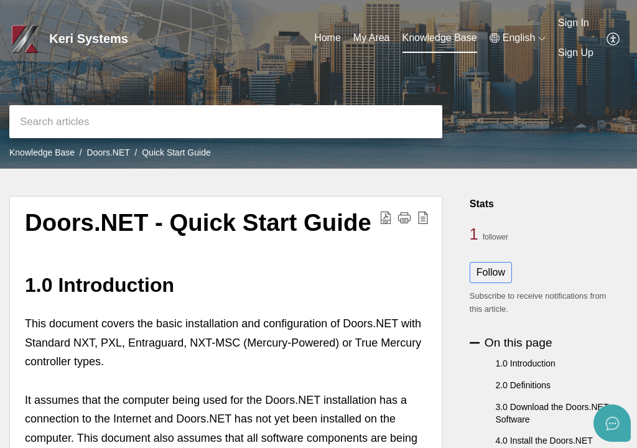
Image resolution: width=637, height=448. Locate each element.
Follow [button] (491, 272)
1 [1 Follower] (476, 234)
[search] (225, 121)
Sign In (573, 22)
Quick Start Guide (176, 152)
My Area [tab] (371, 37)
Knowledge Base (42, 152)
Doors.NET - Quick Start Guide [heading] (198, 222)
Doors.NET (108, 152)
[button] (517, 38)
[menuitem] (576, 24)
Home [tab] (327, 37)
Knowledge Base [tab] (439, 37)
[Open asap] (612, 423)
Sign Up (575, 52)
